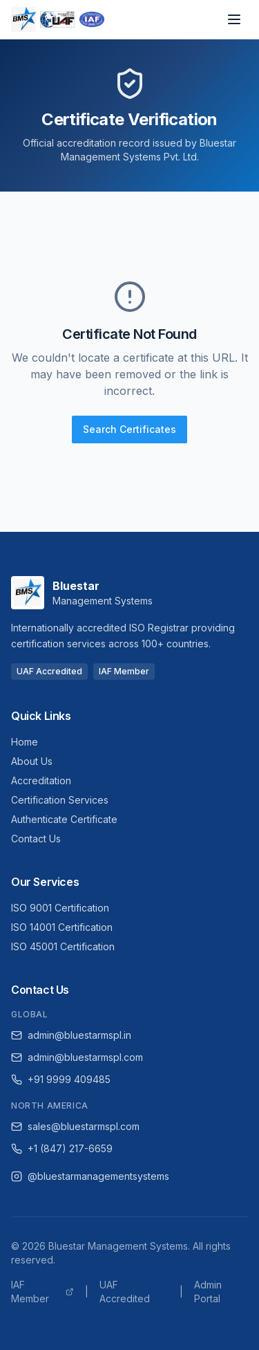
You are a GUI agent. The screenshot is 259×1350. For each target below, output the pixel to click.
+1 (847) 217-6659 (62, 1148)
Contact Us (36, 838)
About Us (31, 761)
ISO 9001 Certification (60, 908)
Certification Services (59, 800)
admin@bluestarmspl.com (77, 1057)
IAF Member (42, 1291)
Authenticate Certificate (64, 819)
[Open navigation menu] (234, 19)
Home (24, 742)
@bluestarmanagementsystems (90, 1176)
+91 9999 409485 (61, 1079)
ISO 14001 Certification (62, 927)
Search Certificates (129, 429)
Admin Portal (208, 1291)
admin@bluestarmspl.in (71, 1035)
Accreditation (41, 780)
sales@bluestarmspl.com (75, 1126)
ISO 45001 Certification (63, 946)
